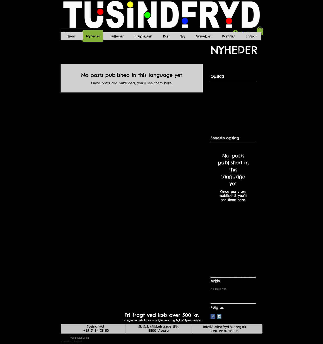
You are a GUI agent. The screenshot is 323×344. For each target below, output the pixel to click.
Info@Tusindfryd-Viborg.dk (224, 327)
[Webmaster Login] (79, 338)
